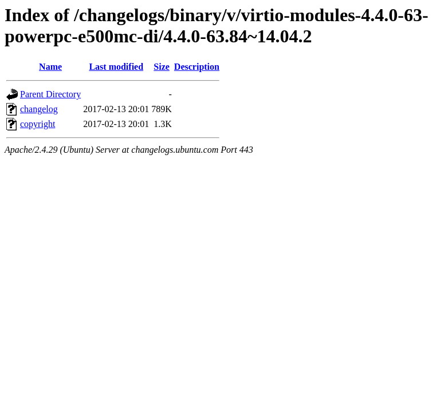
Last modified (116, 67)
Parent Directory (50, 94)
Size (162, 67)
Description (196, 67)
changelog (39, 109)
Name (50, 67)
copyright (37, 124)
